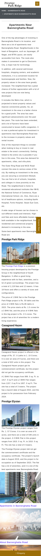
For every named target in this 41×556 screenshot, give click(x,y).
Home (4, 11)
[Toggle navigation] (37, 4)
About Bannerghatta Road (14, 542)
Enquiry (20, 553)
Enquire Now (39, 225)
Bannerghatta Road (16, 11)
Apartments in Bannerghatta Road (18, 506)
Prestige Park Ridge (14, 266)
